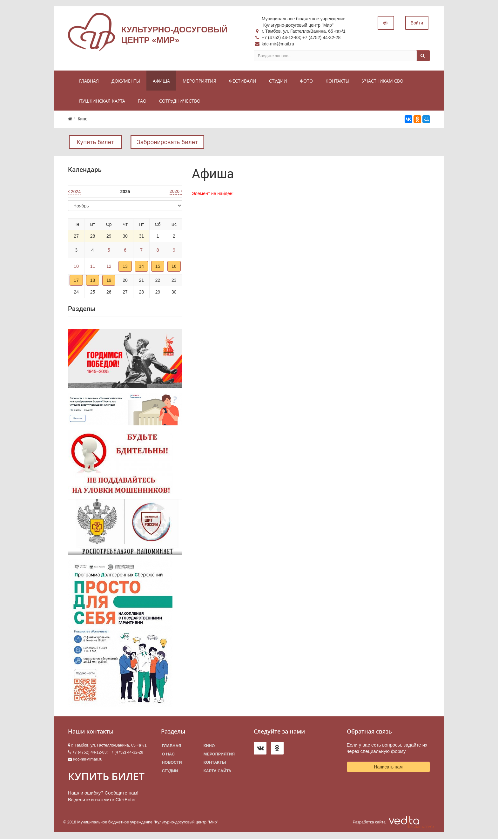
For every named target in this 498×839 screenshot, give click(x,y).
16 (174, 266)
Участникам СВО (382, 81)
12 (108, 266)
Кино (209, 746)
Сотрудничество (179, 101)
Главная (89, 81)
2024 (74, 191)
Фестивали (242, 81)
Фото (306, 81)
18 (92, 280)
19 (108, 280)
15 (157, 266)
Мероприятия (199, 81)
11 (92, 266)
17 (76, 280)
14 (141, 266)
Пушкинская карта (102, 101)
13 (125, 266)
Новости (172, 763)
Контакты (337, 81)
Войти (417, 23)
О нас (168, 754)
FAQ (142, 101)
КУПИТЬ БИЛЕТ (106, 776)
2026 (176, 191)
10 (76, 266)
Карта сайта (217, 771)
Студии (278, 81)
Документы (125, 81)
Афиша (161, 81)
